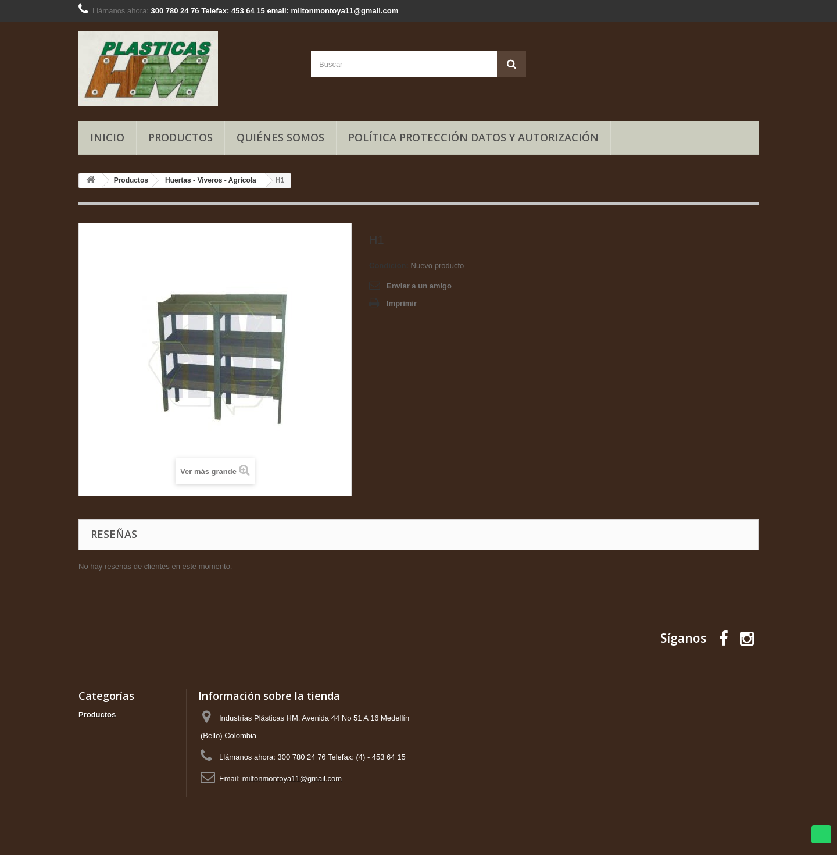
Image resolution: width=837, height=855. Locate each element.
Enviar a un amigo (419, 286)
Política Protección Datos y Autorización (473, 137)
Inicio (107, 137)
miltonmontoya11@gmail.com (292, 778)
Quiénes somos (280, 137)
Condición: (389, 265)
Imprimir (402, 303)
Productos (180, 137)
